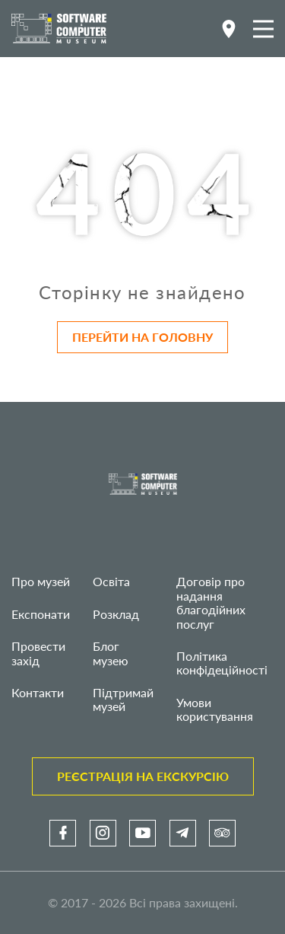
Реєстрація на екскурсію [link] (143, 776)
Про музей (40, 581)
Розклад (116, 614)
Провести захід (38, 653)
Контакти (37, 692)
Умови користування (214, 709)
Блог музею (110, 653)
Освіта (111, 581)
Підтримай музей (123, 699)
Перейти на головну (142, 337)
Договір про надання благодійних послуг (210, 602)
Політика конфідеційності (222, 663)
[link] (62, 833)
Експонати (40, 614)
